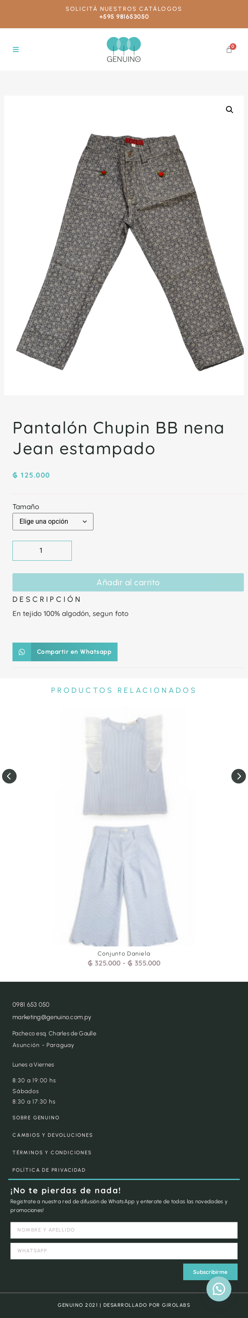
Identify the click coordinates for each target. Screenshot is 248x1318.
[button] (15, 49)
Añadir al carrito (128, 582)
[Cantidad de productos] (42, 551)
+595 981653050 (124, 16)
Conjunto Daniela (124, 953)
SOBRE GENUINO (35, 1118)
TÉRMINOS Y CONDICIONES (52, 1152)
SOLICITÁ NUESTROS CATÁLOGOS (124, 8)
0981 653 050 (31, 1004)
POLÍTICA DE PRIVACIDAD (49, 1170)
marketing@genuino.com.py (51, 1017)
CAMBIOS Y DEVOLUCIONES (52, 1135)
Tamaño (25, 506)
